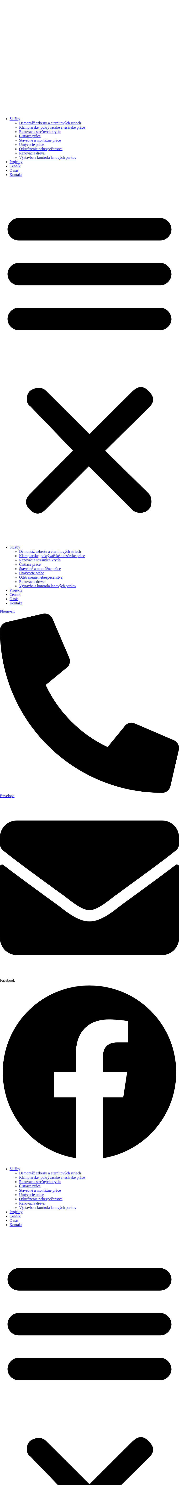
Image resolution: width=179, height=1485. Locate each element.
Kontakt (16, 175)
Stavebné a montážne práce (40, 140)
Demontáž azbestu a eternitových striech (50, 123)
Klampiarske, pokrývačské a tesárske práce (52, 127)
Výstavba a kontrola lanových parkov (47, 157)
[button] (89, 361)
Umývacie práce (31, 144)
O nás (14, 170)
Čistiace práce (30, 136)
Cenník (15, 166)
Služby (15, 119)
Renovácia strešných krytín (40, 132)
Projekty (16, 162)
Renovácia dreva (32, 153)
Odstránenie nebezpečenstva (41, 149)
